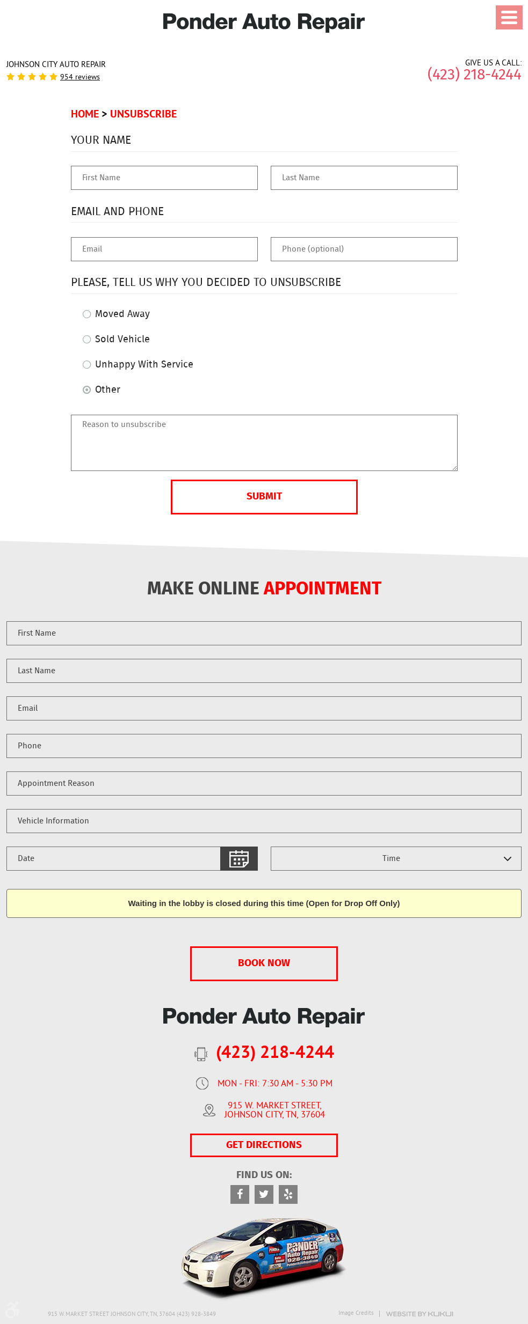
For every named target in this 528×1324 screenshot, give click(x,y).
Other (107, 390)
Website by (419, 1314)
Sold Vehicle (122, 339)
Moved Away (122, 314)
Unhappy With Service (144, 365)
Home (85, 114)
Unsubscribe (143, 114)
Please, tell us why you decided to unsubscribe (206, 282)
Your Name (101, 140)
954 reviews (80, 78)
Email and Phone (117, 211)
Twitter (264, 1194)
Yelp (288, 1194)
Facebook (239, 1194)
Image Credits (356, 1313)
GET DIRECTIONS (264, 1145)
